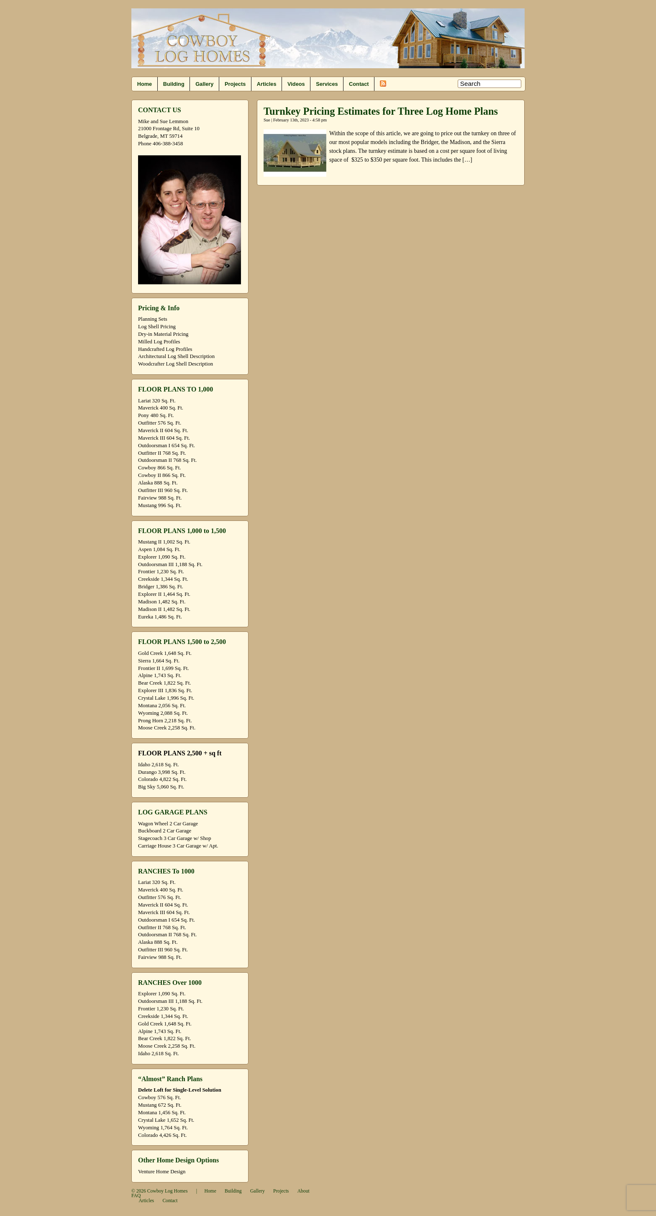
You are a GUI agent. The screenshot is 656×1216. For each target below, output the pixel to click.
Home (144, 84)
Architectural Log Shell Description (176, 356)
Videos (296, 84)
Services (327, 84)
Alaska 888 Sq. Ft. (158, 483)
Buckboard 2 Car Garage (164, 831)
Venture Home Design (161, 1172)
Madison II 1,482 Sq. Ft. (164, 609)
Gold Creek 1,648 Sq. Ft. (165, 653)
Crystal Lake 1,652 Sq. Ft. (166, 1120)
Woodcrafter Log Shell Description (175, 364)
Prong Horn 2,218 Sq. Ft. (165, 721)
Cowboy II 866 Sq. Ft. (162, 475)
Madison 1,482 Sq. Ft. (161, 602)
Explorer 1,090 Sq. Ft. (161, 557)
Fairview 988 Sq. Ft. (160, 498)
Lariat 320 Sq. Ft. (157, 401)
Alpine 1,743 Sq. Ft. (159, 675)
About (303, 1191)
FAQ (136, 1195)
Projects (235, 84)
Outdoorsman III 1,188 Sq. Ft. (170, 564)
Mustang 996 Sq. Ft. (160, 505)
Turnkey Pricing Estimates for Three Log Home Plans (381, 111)
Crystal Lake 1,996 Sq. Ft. (166, 698)
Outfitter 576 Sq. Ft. (159, 423)
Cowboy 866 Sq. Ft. (159, 468)
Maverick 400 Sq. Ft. (160, 408)
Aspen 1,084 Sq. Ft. (159, 549)
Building (173, 84)
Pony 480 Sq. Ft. (156, 415)
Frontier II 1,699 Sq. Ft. (163, 668)
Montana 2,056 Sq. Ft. (162, 705)
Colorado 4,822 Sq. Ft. (162, 779)
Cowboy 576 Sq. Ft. (159, 1097)
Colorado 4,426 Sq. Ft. (162, 1135)
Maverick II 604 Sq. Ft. (163, 430)
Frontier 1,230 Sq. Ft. (161, 572)
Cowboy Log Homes (167, 1191)
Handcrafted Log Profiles (165, 349)
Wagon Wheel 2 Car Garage (168, 824)
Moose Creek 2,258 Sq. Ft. (166, 728)
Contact (359, 84)
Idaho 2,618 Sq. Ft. (158, 765)
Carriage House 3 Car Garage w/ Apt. (178, 846)
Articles (267, 84)
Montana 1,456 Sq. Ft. (162, 1113)
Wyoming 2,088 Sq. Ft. (163, 713)
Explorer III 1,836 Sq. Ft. (165, 690)
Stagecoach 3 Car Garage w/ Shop (174, 838)
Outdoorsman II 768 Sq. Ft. (167, 460)
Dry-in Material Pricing (163, 334)
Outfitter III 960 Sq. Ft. (163, 490)
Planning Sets (152, 319)
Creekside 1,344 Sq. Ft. (163, 579)
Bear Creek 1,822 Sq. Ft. (164, 683)
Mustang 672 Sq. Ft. (160, 1105)
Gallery (204, 84)
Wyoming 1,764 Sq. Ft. (163, 1128)
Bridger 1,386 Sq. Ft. (160, 587)
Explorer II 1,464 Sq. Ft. (164, 594)
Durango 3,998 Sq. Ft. (161, 772)
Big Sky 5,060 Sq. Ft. (161, 787)
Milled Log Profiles (159, 342)
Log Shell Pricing (157, 327)
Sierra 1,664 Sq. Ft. (158, 661)
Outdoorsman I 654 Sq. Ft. (166, 445)
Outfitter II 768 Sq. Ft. (162, 453)
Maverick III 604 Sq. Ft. (164, 438)
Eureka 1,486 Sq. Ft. (160, 617)
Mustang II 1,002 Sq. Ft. (164, 542)
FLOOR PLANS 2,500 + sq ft (179, 753)
